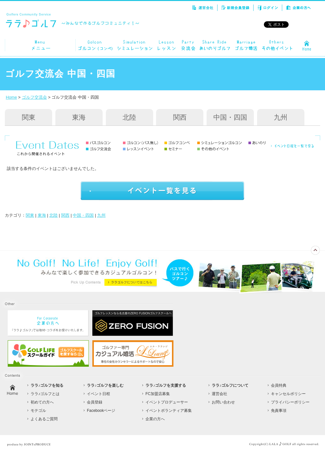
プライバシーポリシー (290, 402)
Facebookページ (101, 410)
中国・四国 (230, 117)
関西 (180, 117)
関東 (28, 117)
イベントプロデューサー (166, 402)
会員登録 (94, 402)
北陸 (129, 117)
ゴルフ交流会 (34, 97)
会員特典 (278, 385)
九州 (280, 117)
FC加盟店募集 (157, 394)
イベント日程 (98, 394)
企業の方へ (155, 419)
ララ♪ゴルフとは (45, 394)
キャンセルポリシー (288, 394)
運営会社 (219, 394)
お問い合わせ (223, 402)
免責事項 (278, 410)
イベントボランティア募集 (168, 410)
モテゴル (38, 410)
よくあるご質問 (44, 419)
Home (11, 97)
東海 (79, 117)
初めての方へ (42, 402)
